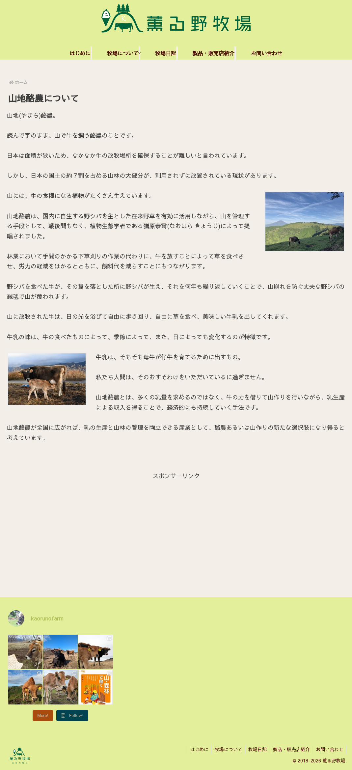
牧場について (225, 749)
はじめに (195, 749)
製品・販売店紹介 (290, 749)
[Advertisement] (176, 527)
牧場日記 (255, 749)
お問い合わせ (329, 749)
